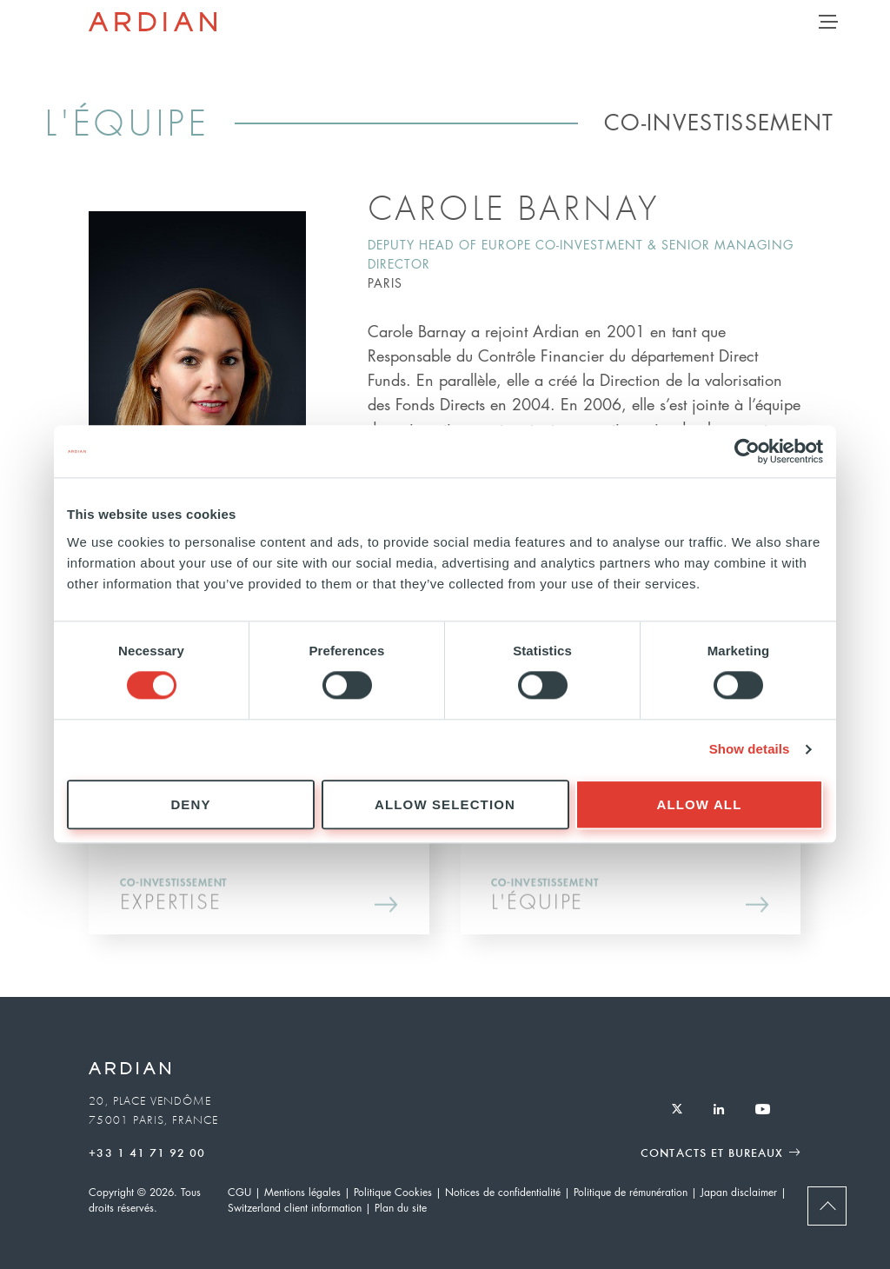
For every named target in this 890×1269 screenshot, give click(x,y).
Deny (190, 804)
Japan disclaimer (739, 1192)
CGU (239, 1192)
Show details (749, 749)
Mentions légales (302, 1192)
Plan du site (401, 1207)
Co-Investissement (719, 121)
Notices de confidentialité (503, 1192)
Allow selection (445, 804)
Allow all (699, 804)
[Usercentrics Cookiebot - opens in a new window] (747, 451)
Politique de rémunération (630, 1192)
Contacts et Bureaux (712, 1152)
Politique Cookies (393, 1192)
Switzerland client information (295, 1207)
